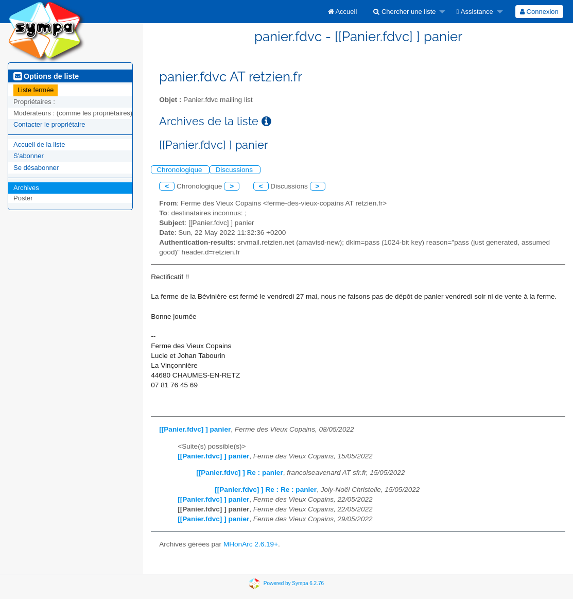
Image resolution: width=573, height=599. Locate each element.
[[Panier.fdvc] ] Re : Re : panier (266, 489)
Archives (26, 188)
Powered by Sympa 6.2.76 (294, 583)
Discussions (234, 170)
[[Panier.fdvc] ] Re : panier (239, 472)
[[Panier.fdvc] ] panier (195, 429)
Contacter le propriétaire (49, 124)
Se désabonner (36, 168)
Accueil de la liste (39, 144)
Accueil (342, 11)
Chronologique (180, 170)
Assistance (474, 11)
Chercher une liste (404, 11)
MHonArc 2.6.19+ (250, 544)
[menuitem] (343, 11)
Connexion (539, 11)
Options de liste (46, 76)
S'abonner (28, 156)
